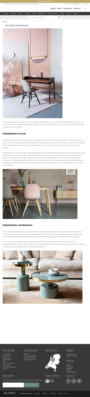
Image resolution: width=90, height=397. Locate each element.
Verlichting (41, 13)
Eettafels (68, 370)
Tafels (34, 13)
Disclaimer (53, 393)
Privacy (45, 393)
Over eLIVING (6, 354)
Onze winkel (6, 365)
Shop (59, 8)
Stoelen (27, 13)
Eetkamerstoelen (71, 372)
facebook (68, 381)
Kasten (20, 13)
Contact (77, 8)
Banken (6, 13)
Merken (75, 13)
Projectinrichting (71, 354)
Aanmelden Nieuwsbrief (10, 367)
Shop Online (6, 356)
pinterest (79, 381)
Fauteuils (69, 368)
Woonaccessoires (52, 13)
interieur (24, 153)
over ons (67, 8)
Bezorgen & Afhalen (29, 358)
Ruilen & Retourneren (30, 359)
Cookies (37, 393)
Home (53, 8)
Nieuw (69, 13)
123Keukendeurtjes (71, 356)
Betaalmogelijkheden (30, 356)
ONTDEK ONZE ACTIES (45, 1)
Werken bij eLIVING (8, 363)
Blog (4, 361)
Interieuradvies (7, 358)
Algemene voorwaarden (26, 393)
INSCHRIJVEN (31, 385)
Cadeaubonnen (7, 359)
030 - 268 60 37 (68, 4)
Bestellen (26, 354)
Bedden (13, 13)
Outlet (62, 13)
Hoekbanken (69, 366)
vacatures (85, 4)
